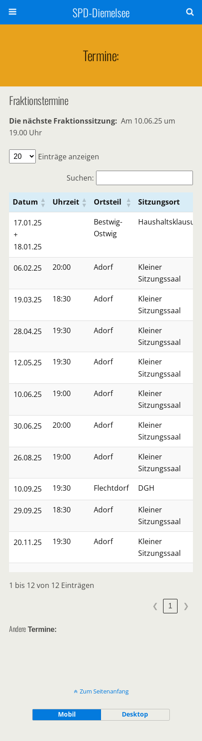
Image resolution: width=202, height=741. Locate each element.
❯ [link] (186, 606)
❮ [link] (155, 606)
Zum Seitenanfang (104, 691)
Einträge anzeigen (68, 157)
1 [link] (170, 606)
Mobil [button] (67, 714)
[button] (42, 202)
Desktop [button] (135, 714)
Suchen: (80, 178)
